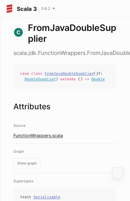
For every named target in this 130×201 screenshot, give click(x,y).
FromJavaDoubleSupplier (69, 73)
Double (98, 79)
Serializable (46, 197)
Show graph (27, 163)
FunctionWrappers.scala (38, 135)
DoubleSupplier (40, 79)
